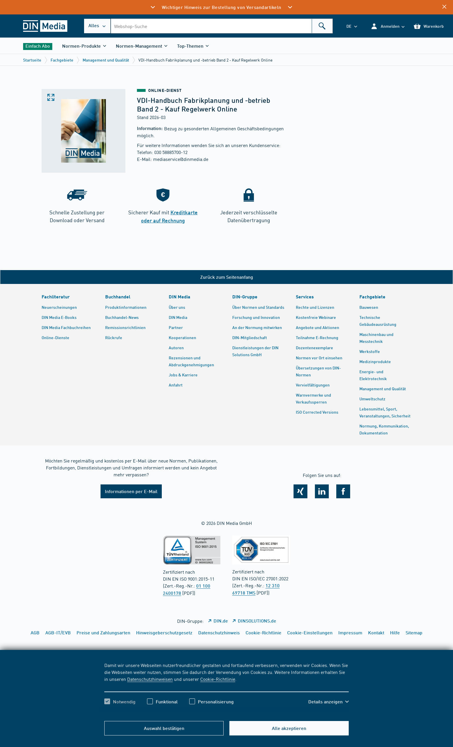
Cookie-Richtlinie (217, 679)
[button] (387, 26)
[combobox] (222, 26)
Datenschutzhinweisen (150, 679)
